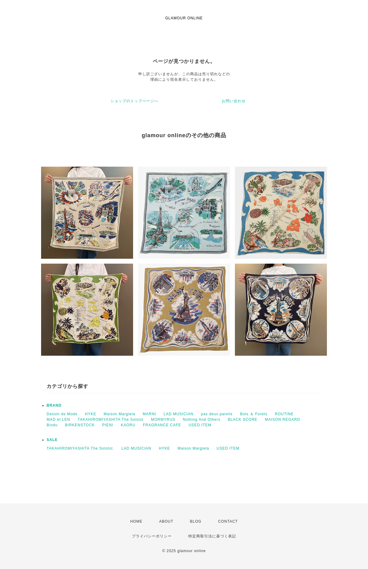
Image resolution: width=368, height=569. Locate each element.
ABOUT (166, 521)
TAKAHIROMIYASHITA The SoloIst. (80, 448)
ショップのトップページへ (134, 101)
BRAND (54, 405)
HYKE (90, 414)
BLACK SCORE (242, 419)
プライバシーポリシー (152, 536)
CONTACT (228, 521)
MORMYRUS (163, 419)
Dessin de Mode (62, 414)
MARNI (149, 414)
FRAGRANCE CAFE (162, 425)
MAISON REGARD (282, 419)
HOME (136, 521)
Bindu (52, 425)
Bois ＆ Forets (253, 414)
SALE (52, 440)
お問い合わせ (234, 101)
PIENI (107, 425)
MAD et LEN (58, 419)
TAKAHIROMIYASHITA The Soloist (111, 419)
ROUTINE (284, 414)
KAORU (128, 425)
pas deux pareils (216, 414)
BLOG (195, 521)
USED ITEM (200, 425)
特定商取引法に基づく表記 (212, 536)
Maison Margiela (119, 414)
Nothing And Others (201, 419)
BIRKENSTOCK (80, 425)
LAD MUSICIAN (179, 414)
